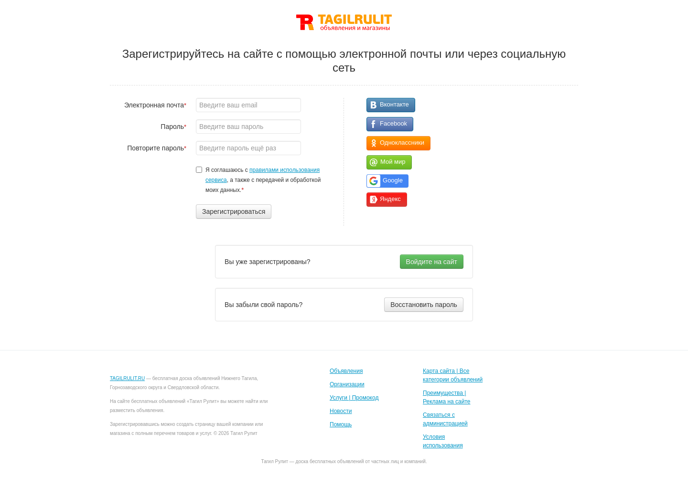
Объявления (346, 371)
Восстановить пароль (423, 304)
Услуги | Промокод (354, 397)
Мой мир (393, 161)
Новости (341, 411)
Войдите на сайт (431, 261)
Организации (347, 384)
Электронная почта (155, 105)
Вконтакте (394, 104)
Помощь (341, 424)
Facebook (393, 123)
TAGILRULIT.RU (127, 378)
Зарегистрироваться (233, 211)
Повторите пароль (156, 148)
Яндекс (390, 198)
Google (393, 180)
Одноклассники (402, 142)
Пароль (173, 126)
